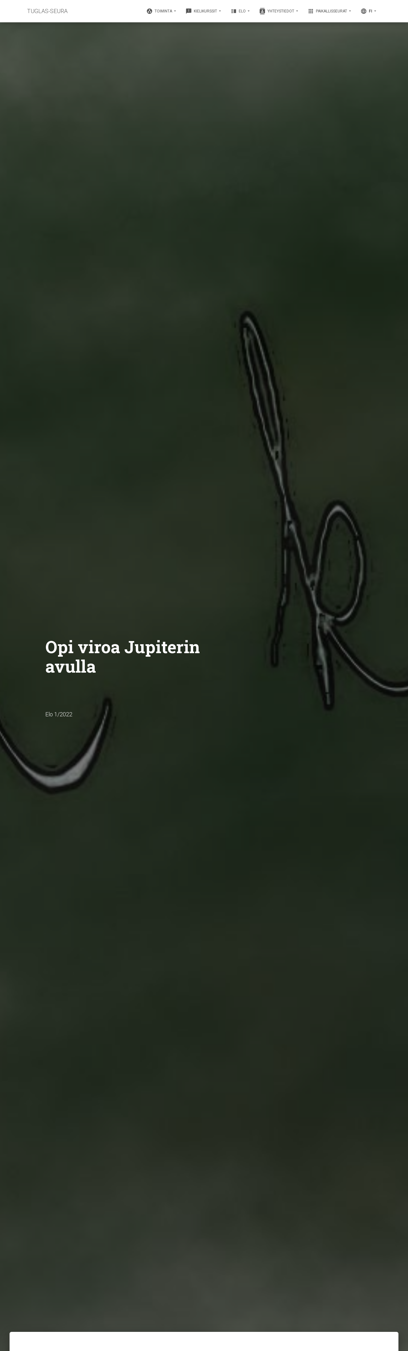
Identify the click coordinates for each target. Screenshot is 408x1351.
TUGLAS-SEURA (47, 11)
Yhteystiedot (277, 11)
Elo (238, 11)
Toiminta (159, 11)
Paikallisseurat (328, 11)
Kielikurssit (202, 11)
